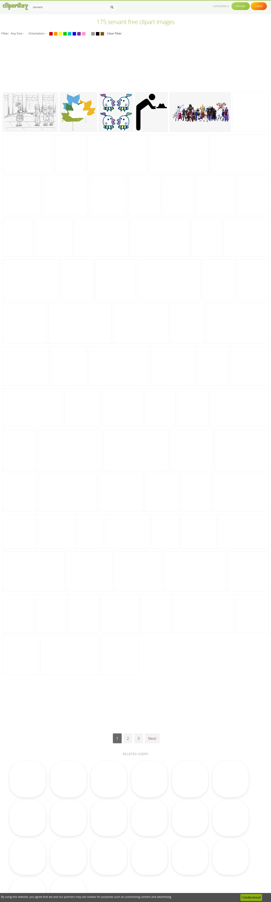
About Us (206, 839)
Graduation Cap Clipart (130, 865)
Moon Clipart (123, 839)
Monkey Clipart (167, 860)
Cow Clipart (165, 839)
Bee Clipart (121, 860)
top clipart (35, 844)
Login (259, 6)
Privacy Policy (209, 860)
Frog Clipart (79, 849)
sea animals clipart (41, 865)
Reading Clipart (167, 844)
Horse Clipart (123, 855)
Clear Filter (114, 33)
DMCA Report (209, 855)
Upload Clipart (209, 865)
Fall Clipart (121, 844)
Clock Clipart (122, 849)
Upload (240, 6)
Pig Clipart (164, 870)
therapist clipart (39, 855)
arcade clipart (38, 860)
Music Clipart (80, 865)
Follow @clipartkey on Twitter (220, 881)
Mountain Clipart (168, 876)
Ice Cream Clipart (168, 865)
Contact (205, 844)
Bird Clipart (164, 849)
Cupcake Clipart (82, 855)
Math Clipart (79, 839)
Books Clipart (80, 844)
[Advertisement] (135, 64)
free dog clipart (39, 876)
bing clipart (36, 849)
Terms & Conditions (213, 849)
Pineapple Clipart (168, 855)
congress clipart (39, 839)
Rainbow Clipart (125, 876)
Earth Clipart (79, 860)
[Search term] (73, 7)
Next (152, 738)
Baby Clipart (79, 876)
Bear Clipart (122, 870)
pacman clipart (38, 870)
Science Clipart (81, 870)
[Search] (112, 7)
